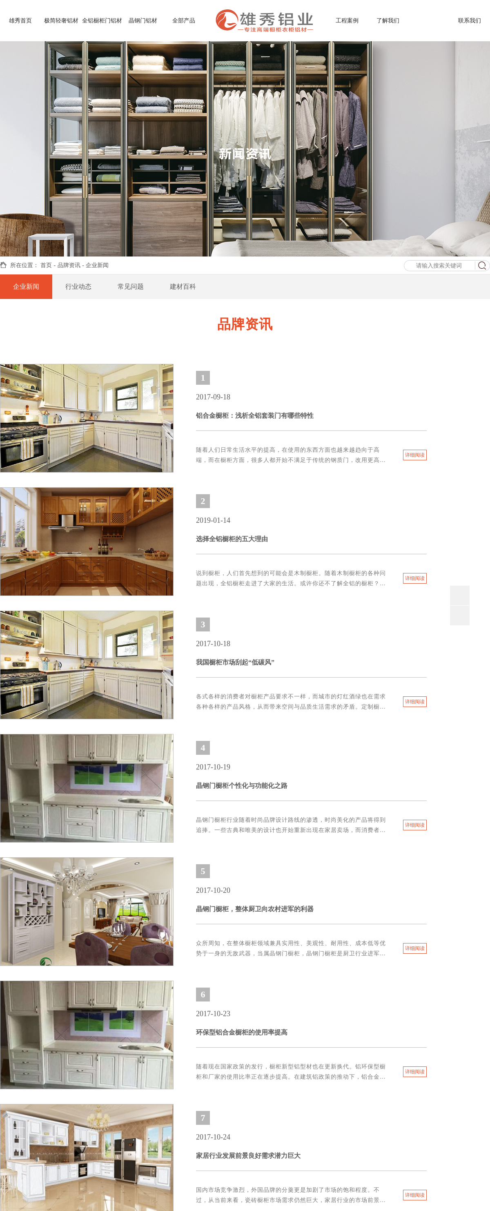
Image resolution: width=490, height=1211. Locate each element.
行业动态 (78, 285)
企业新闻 (97, 265)
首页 (46, 265)
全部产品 (183, 21)
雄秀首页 (20, 21)
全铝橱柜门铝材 (102, 21)
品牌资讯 (428, 21)
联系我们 (469, 21)
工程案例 (347, 21)
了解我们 (387, 21)
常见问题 (131, 285)
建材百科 (183, 285)
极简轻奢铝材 (61, 21)
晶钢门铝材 (143, 21)
